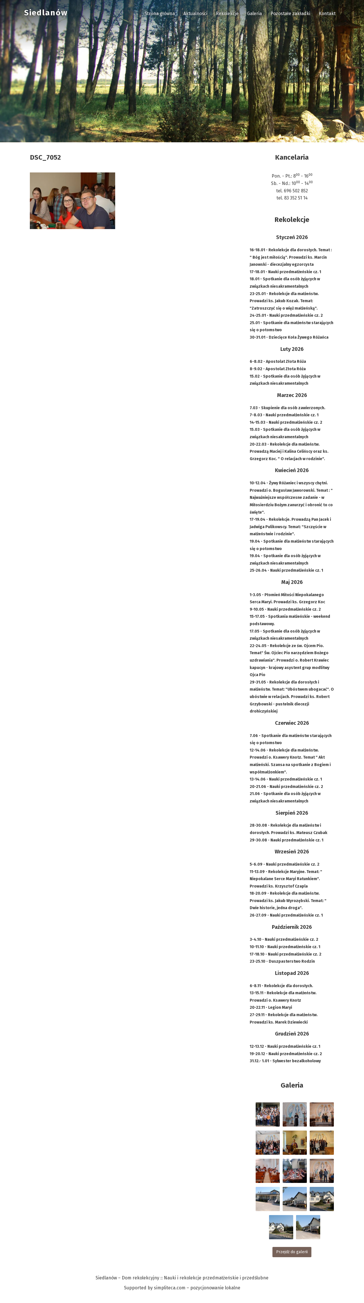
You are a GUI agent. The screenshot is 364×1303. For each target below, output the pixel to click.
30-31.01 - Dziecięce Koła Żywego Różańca (289, 337)
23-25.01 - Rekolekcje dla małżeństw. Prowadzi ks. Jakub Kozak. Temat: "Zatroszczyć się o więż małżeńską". (284, 301)
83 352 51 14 (296, 198)
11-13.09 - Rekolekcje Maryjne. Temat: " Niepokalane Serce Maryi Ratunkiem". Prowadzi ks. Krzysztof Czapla (286, 879)
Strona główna (159, 13)
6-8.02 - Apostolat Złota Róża (278, 361)
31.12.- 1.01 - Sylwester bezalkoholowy (285, 1061)
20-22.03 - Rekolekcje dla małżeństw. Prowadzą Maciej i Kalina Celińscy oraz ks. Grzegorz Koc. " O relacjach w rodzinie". (289, 451)
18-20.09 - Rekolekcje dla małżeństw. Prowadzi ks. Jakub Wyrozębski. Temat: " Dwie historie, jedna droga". (288, 900)
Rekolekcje (227, 13)
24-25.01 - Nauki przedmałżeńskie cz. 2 (286, 315)
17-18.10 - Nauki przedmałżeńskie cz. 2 (285, 954)
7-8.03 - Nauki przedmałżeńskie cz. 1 (284, 415)
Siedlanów (46, 12)
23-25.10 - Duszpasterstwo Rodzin (282, 961)
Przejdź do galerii (292, 1252)
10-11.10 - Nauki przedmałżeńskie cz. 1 (285, 946)
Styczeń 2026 (292, 237)
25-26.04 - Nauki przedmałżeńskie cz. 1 (286, 570)
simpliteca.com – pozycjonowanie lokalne (197, 1287)
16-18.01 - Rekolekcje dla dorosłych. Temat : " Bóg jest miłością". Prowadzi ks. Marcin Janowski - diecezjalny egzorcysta (291, 257)
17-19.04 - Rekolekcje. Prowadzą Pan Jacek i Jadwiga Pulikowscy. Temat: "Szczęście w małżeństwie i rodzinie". (290, 526)
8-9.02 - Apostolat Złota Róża (278, 369)
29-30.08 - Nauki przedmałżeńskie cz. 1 (286, 840)
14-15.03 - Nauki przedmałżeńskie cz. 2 (286, 422)
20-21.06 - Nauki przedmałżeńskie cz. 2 (286, 786)
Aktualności (195, 13)
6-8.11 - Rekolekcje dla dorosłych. (281, 985)
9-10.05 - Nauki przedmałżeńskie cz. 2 (285, 609)
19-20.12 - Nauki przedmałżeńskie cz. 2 (286, 1053)
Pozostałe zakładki (290, 13)
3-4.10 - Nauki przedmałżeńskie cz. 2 (284, 939)
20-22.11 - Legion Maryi (271, 1007)
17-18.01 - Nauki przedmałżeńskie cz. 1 (285, 271)
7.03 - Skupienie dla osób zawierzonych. (287, 407)
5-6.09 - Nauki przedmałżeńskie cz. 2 (284, 864)
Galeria (254, 13)
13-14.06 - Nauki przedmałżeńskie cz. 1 (286, 779)
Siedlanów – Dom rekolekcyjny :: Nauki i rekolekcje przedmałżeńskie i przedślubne (182, 1278)
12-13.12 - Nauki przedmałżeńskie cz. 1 (285, 1046)
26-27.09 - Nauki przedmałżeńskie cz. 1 (286, 915)
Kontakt (327, 13)
